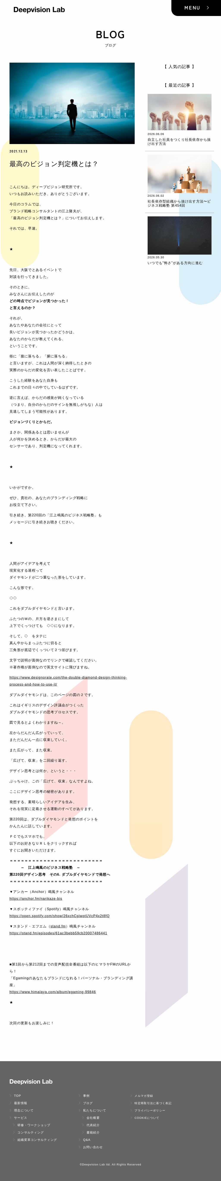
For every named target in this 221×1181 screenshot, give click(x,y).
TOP (15, 1095)
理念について (21, 1110)
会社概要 (91, 1117)
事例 (84, 1095)
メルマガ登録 (141, 1095)
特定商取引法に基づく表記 (151, 1103)
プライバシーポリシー (147, 1110)
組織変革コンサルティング (35, 1139)
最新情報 (18, 1103)
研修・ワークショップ (32, 1125)
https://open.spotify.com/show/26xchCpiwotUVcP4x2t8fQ (60, 916)
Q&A (84, 1139)
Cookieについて (144, 1117)
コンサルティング (28, 1132)
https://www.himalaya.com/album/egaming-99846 (53, 992)
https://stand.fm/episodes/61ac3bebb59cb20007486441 (58, 933)
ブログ (86, 1103)
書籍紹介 (91, 1132)
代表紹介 (91, 1125)
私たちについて (92, 1110)
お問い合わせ (91, 1147)
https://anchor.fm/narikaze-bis (36, 898)
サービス (18, 1117)
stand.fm (58, 926)
